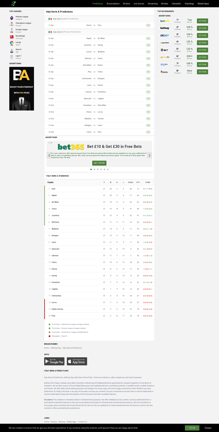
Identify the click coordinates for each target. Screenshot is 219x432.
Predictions (98, 3)
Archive (126, 3)
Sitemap (62, 422)
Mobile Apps (203, 3)
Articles (164, 3)
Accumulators (113, 3)
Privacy (54, 422)
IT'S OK (192, 428)
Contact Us (82, 422)
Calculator (176, 3)
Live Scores (139, 3)
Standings (189, 3)
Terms (46, 422)
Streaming (153, 3)
